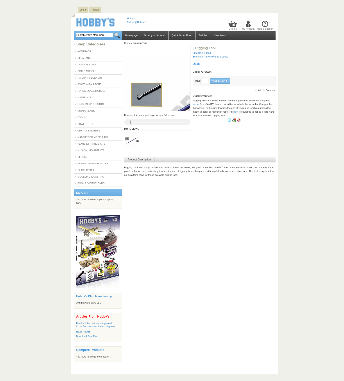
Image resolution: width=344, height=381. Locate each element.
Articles (203, 35)
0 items (233, 28)
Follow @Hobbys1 (137, 22)
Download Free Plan (87, 336)
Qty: (197, 80)
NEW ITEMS (83, 331)
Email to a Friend (202, 53)
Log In (83, 9)
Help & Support (265, 28)
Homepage (131, 35)
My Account (248, 28)
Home (127, 43)
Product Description (139, 159)
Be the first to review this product (210, 56)
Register (95, 9)
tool (236, 111)
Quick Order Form (182, 35)
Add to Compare (267, 90)
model (196, 104)
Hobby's (131, 18)
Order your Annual (154, 35)
